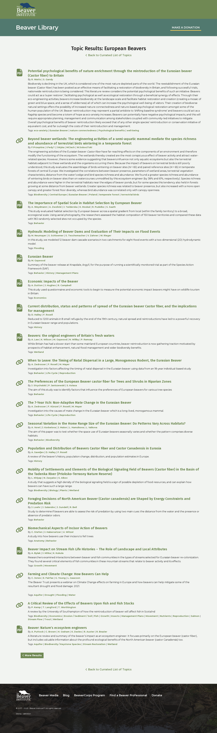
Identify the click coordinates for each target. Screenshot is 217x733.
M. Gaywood (38, 260)
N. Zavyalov (50, 478)
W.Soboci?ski (84, 147)
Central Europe (58, 194)
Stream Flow (35, 619)
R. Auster (89, 631)
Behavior (39, 223)
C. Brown (51, 631)
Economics (40, 298)
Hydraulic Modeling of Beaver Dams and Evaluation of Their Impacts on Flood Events (94, 232)
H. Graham (63, 631)
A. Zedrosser (38, 364)
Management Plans (67, 273)
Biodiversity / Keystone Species (63, 644)
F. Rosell (48, 314)
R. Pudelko (98, 207)
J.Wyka (60, 147)
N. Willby (74, 339)
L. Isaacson (74, 578)
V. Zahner (92, 235)
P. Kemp (36, 607)
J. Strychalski (38, 385)
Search (166, 695)
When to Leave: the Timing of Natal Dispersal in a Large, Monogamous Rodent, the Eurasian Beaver (105, 360)
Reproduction (67, 373)
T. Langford (49, 607)
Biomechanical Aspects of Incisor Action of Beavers (67, 528)
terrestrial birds (130, 194)
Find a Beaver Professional (128, 695)
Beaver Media (48, 695)
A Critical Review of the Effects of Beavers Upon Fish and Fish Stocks (81, 603)
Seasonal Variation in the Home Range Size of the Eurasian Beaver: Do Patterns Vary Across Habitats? (107, 423)
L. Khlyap (36, 478)
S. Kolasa (72, 385)
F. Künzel (53, 406)
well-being (133, 130)
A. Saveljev (37, 452)
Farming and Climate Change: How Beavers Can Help (68, 574)
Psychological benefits (112, 130)
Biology (53, 490)
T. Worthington (67, 607)
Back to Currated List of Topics (110, 55)
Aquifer (38, 595)
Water (71, 595)
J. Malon (62, 427)
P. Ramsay (86, 339)
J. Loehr (35, 507)
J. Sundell (62, 507)
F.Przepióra (37, 147)
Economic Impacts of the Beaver (53, 281)
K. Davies (76, 631)
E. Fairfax (48, 578)
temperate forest (109, 194)
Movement (50, 565)
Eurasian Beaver (59, 130)
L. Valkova (91, 427)
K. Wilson (46, 339)
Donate (157, 695)
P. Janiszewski (56, 385)
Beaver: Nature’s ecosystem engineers (57, 628)
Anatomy (39, 540)
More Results (33, 655)
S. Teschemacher (75, 235)
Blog (66, 695)
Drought (49, 595)
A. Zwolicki (55, 207)
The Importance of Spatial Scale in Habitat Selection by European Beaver (85, 203)
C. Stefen (36, 532)
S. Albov (63, 478)
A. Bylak (35, 553)
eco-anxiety (41, 130)
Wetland (39, 352)
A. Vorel (35, 427)
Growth (38, 565)
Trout (47, 619)
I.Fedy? (50, 147)
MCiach (70, 147)
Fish (96, 616)
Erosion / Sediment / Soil (78, 616)
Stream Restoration (94, 644)
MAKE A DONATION (186, 27)
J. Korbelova (49, 427)
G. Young (60, 578)
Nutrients (165, 616)
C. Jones (36, 578)
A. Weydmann (39, 207)
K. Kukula (58, 553)
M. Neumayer (38, 235)
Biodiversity (40, 194)
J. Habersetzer (52, 532)
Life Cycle (52, 373)
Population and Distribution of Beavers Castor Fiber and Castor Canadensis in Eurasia (94, 448)
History (50, 273)
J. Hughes (50, 285)
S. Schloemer (55, 235)
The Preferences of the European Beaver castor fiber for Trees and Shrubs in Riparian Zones (99, 381)
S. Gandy (48, 79)
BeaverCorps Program (89, 695)
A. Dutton (37, 285)
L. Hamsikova (76, 427)
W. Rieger (105, 235)
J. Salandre (48, 507)
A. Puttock (37, 631)
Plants (63, 490)
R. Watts (36, 79)
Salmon (195, 616)
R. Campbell (64, 285)
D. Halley (36, 314)
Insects (115, 616)
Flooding (39, 248)
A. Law (35, 339)
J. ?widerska (70, 207)
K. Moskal (84, 207)
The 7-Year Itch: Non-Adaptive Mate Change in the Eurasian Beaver (79, 403)
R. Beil (73, 507)
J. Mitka (46, 553)
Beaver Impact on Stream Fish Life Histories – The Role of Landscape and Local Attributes (97, 549)
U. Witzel (68, 532)
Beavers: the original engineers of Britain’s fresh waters (71, 336)
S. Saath (111, 207)
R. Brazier (101, 631)
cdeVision (27, 714)
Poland (93, 194)
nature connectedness (83, 130)
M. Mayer (64, 364)
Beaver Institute (26, 9)
